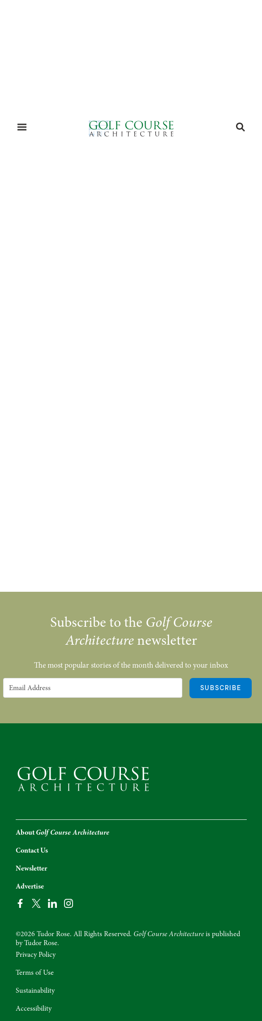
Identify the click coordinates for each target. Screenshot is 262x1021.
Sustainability (35, 990)
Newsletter (31, 868)
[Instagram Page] (68, 903)
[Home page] (131, 127)
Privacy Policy (36, 954)
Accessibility (34, 1008)
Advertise (30, 886)
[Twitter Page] (36, 903)
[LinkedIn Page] (52, 903)
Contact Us (32, 850)
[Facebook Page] (20, 903)
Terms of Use (35, 972)
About (62, 832)
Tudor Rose (40, 943)
